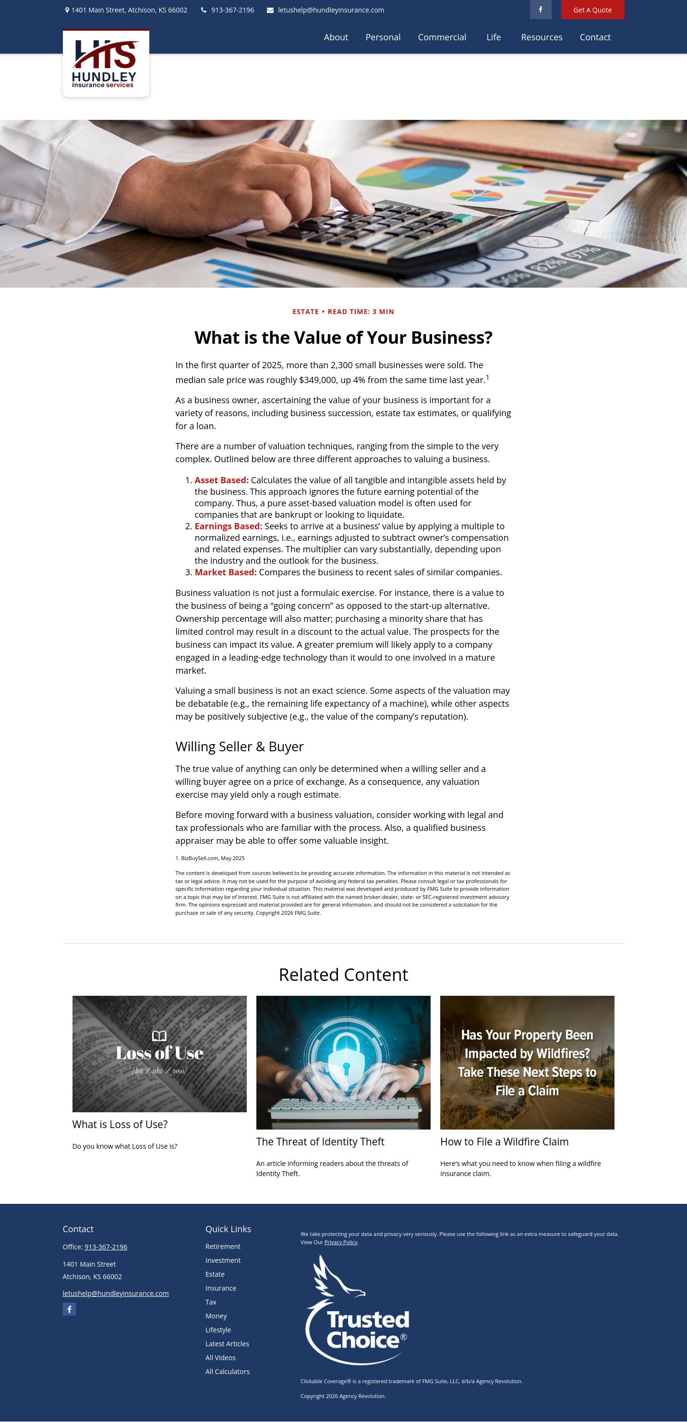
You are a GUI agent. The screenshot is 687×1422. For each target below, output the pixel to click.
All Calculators (227, 1371)
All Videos (220, 1357)
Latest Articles (227, 1343)
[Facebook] (541, 9)
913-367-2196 (226, 9)
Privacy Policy (341, 1242)
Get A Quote (593, 9)
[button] (336, 36)
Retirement (223, 1246)
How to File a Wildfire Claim (504, 1141)
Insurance (220, 1288)
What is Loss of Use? (120, 1124)
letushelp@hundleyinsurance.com (325, 9)
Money (216, 1315)
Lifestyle (218, 1329)
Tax (211, 1301)
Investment (223, 1260)
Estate (215, 1274)
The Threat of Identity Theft (320, 1141)
